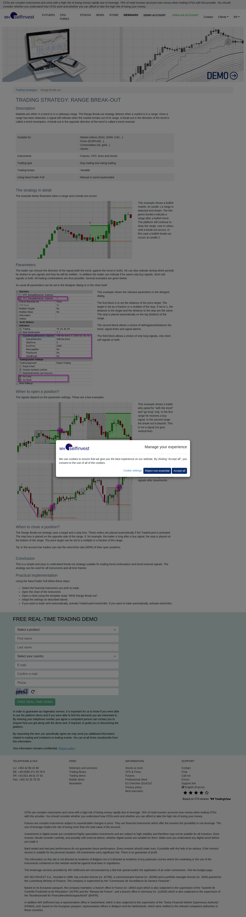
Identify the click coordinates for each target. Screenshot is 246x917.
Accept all (179, 470)
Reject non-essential (157, 470)
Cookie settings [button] (132, 470)
